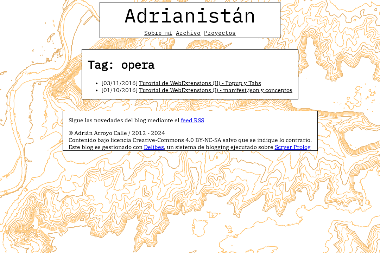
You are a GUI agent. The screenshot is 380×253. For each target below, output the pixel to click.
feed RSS (192, 120)
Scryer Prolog (293, 146)
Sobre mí (158, 32)
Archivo (188, 32)
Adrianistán (190, 15)
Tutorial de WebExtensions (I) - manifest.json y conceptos (215, 89)
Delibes (154, 146)
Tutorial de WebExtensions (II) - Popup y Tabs (200, 82)
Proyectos (220, 32)
